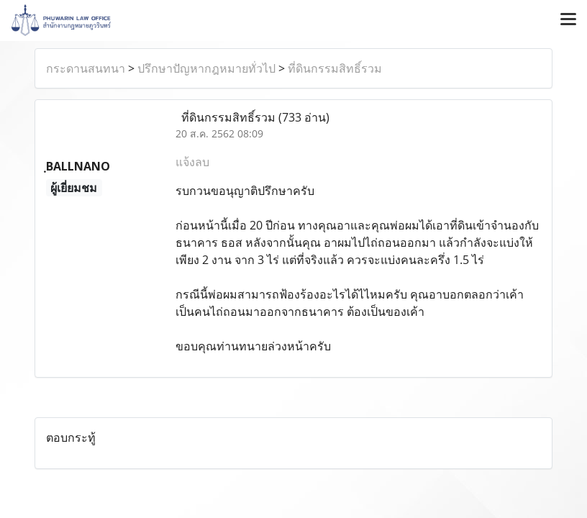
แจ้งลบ (192, 162)
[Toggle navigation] (568, 20)
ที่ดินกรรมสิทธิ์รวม (335, 68)
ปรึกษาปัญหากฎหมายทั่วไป (206, 68)
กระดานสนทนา (85, 68)
